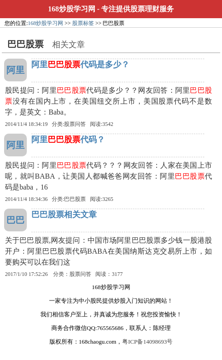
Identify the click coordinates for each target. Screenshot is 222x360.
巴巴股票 (75, 199)
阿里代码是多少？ (80, 64)
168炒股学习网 (71, 9)
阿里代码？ (68, 139)
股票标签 (83, 23)
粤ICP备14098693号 (147, 341)
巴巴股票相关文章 (64, 214)
